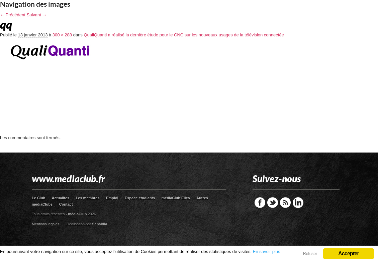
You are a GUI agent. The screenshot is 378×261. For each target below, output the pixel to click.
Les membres (88, 198)
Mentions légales (46, 224)
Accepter (348, 253)
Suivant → (37, 14)
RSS (285, 202)
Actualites (61, 198)
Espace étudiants (140, 198)
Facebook (260, 202)
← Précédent (12, 14)
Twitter (272, 202)
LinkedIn (298, 202)
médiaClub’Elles (176, 198)
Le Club (38, 198)
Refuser (310, 253)
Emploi (112, 198)
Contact (66, 204)
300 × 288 (62, 34)
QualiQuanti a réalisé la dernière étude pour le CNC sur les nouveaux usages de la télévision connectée (184, 34)
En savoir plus (266, 251)
